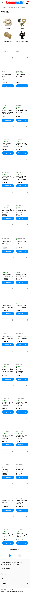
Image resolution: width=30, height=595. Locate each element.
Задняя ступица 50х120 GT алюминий (21, 243)
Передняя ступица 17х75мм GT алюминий (7, 469)
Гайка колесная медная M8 (20, 75)
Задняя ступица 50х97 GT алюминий (22, 337)
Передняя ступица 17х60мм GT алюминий (7, 436)
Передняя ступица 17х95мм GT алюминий (21, 469)
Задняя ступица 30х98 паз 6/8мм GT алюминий (22, 210)
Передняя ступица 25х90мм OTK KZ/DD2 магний (21, 502)
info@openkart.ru (5, 568)
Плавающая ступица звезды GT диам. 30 (7, 535)
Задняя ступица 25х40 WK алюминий (6, 145)
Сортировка (8, 51)
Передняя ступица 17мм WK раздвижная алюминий (21, 370)
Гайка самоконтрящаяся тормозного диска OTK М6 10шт (7, 111)
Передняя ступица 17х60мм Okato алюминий (21, 436)
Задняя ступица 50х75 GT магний (21, 275)
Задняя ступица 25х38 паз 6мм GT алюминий (21, 110)
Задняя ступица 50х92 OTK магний (7, 337)
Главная (3, 7)
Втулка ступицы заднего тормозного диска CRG (7, 77)
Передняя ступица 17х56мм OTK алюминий (21, 404)
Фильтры (22, 51)
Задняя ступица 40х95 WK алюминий (6, 243)
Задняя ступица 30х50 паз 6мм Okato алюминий (21, 177)
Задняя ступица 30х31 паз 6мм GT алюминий (21, 145)
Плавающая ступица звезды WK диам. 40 (22, 535)
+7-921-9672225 (5, 567)
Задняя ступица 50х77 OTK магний (7, 306)
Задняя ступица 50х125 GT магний (7, 275)
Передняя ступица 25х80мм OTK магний (7, 502)
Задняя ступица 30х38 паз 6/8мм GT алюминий (8, 177)
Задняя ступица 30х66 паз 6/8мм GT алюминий (8, 210)
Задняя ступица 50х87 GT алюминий (22, 306)
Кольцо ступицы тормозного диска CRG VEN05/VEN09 (7, 369)
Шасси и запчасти (13, 7)
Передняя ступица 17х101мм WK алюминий (7, 404)
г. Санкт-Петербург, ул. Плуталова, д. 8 (11, 562)
